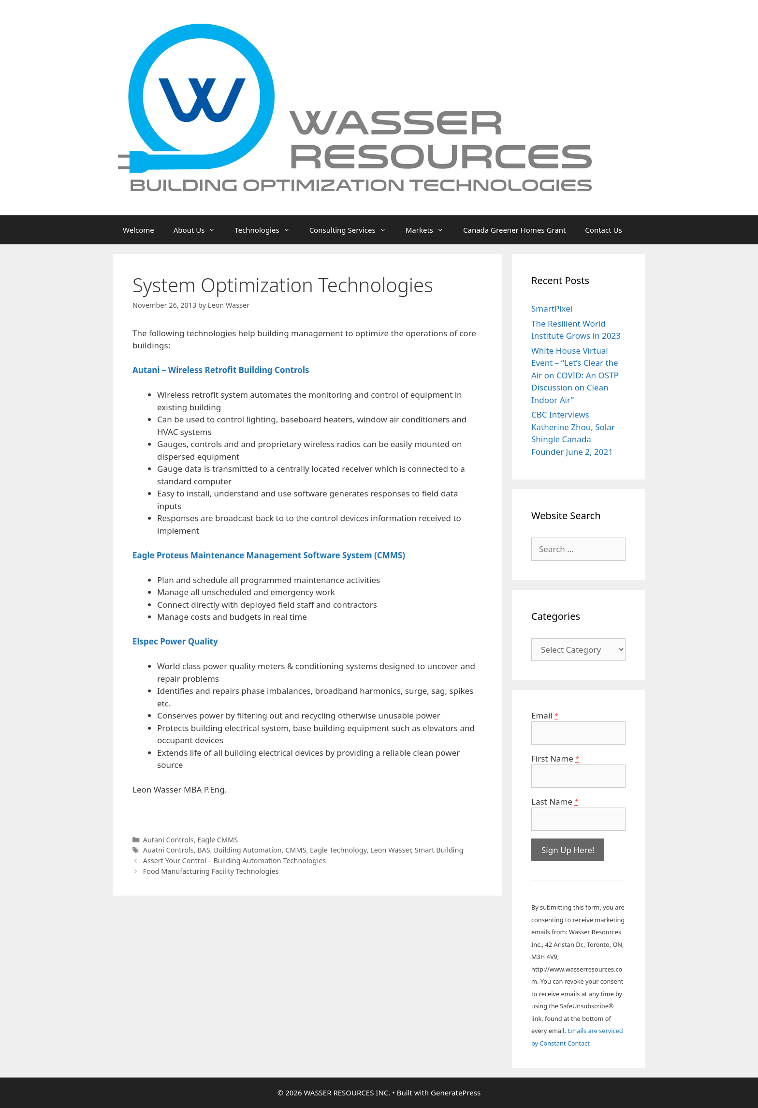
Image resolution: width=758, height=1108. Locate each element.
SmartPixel (551, 308)
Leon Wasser (390, 849)
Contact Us (603, 230)
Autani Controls (168, 839)
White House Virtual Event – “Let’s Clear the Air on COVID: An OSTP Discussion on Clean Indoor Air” (575, 375)
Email (544, 715)
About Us (199, 229)
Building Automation (247, 849)
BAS (203, 849)
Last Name (554, 801)
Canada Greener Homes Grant (514, 230)
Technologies (266, 229)
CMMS (295, 849)
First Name (555, 758)
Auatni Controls (168, 849)
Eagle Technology (338, 849)
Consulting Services (352, 229)
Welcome (138, 230)
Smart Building (439, 849)
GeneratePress (456, 1092)
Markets (429, 229)
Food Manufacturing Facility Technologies (211, 871)
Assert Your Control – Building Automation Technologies (234, 860)
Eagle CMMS (217, 839)
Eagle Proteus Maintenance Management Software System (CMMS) (268, 555)
